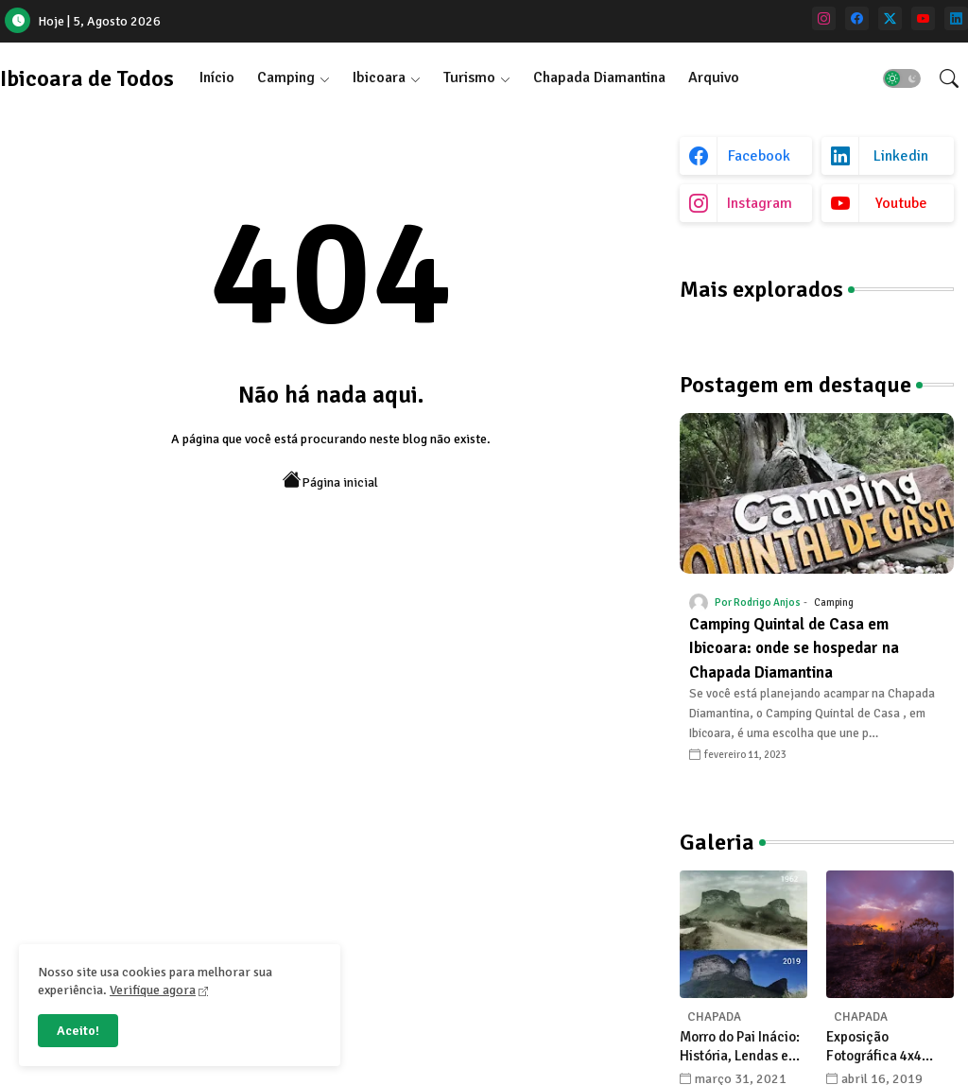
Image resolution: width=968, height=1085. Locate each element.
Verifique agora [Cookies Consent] (153, 990)
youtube (901, 203)
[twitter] (890, 18)
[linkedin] (956, 18)
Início (216, 77)
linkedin (900, 155)
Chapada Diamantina (599, 77)
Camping (286, 77)
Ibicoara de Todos (87, 78)
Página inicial (330, 480)
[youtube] (923, 18)
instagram (759, 203)
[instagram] (824, 18)
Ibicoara (379, 77)
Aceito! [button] (78, 1031)
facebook (759, 155)
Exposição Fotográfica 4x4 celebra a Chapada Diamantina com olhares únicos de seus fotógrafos (883, 1046)
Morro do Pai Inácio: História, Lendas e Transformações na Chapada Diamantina (743, 1046)
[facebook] (857, 18)
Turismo (469, 77)
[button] (902, 78)
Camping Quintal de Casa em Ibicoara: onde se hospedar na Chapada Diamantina (794, 648)
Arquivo (713, 77)
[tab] (217, 78)
